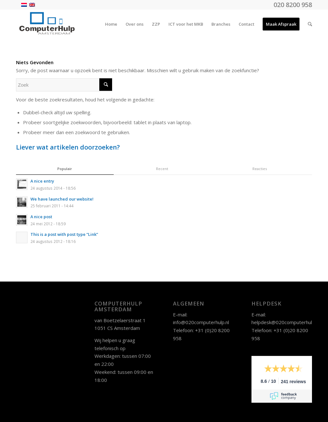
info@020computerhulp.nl (201, 322)
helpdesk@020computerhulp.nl (285, 322)
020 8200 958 (293, 4)
